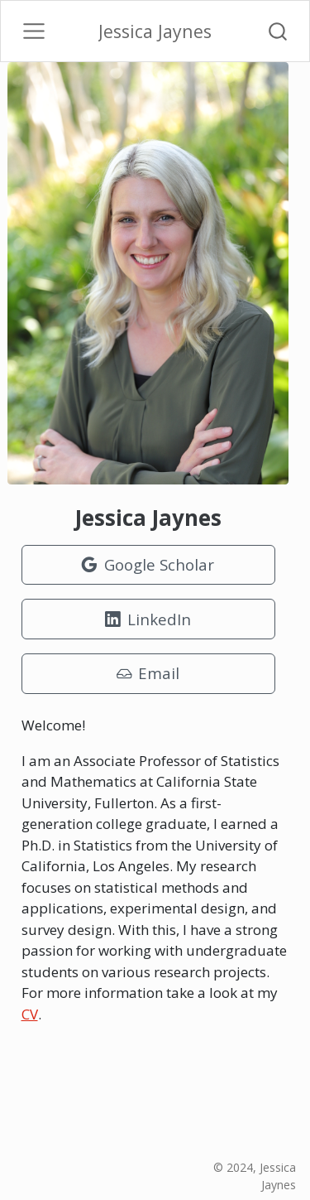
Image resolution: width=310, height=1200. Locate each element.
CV (29, 1014)
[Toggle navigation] (34, 31)
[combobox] (278, 31)
